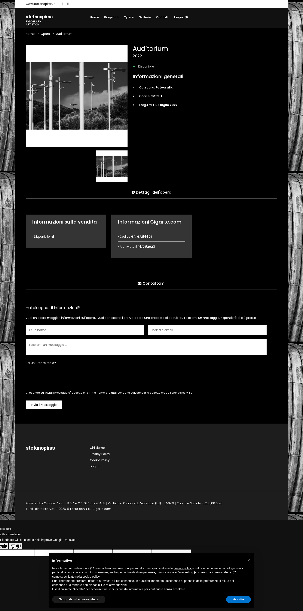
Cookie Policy (100, 461)
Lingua (181, 17)
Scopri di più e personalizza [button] (78, 599)
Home (94, 17)
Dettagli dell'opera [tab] (151, 192)
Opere (129, 17)
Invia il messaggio (44, 405)
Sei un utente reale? (41, 363)
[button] (248, 560)
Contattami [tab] (151, 283)
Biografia (111, 17)
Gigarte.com (101, 509)
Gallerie (145, 17)
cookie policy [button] (91, 576)
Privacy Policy (100, 454)
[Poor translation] (15, 546)
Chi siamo (97, 448)
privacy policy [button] (183, 568)
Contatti (162, 17)
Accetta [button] (238, 599)
